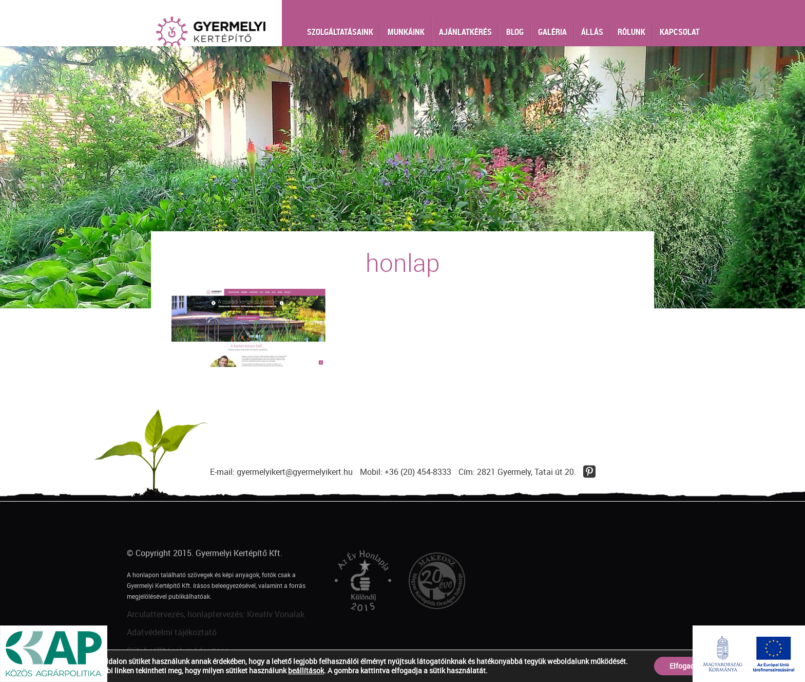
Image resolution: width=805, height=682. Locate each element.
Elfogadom (687, 666)
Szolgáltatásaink (340, 32)
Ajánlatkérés (465, 32)
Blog (515, 32)
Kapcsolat (680, 32)
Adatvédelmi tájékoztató (172, 632)
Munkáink (406, 32)
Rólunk (631, 32)
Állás (592, 32)
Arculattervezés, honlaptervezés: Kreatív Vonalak (215, 614)
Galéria (552, 32)
